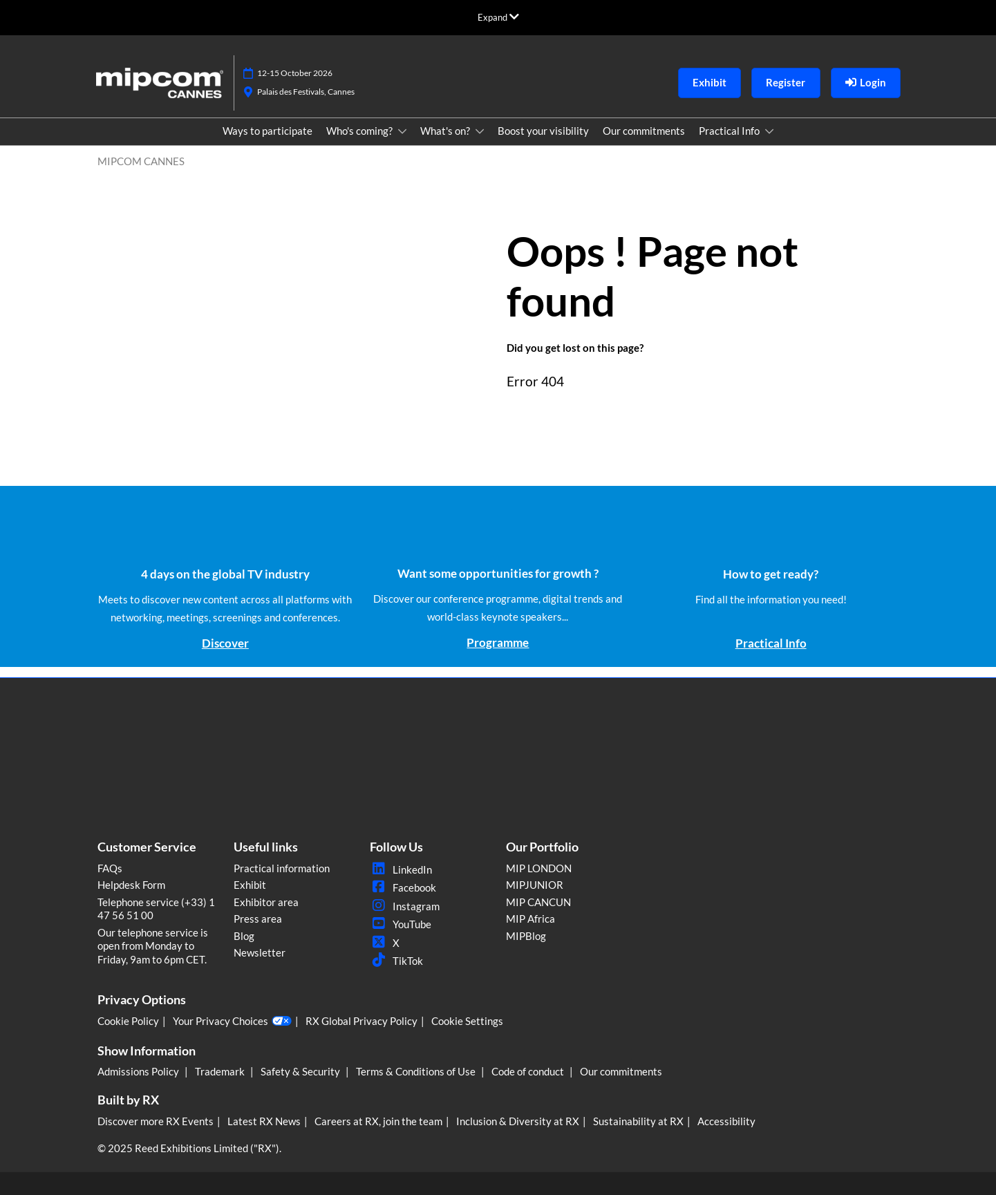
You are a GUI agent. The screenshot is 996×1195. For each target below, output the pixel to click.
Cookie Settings (467, 1021)
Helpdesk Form (131, 884)
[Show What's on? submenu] (480, 131)
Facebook (403, 887)
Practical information (282, 868)
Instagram (405, 906)
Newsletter (259, 952)
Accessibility (726, 1121)
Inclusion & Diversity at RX (517, 1121)
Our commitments (644, 130)
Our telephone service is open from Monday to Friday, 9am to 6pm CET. (152, 946)
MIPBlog (526, 936)
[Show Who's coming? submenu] (402, 131)
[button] (709, 83)
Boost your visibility (543, 130)
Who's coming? (360, 130)
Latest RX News (264, 1121)
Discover (225, 643)
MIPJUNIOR (534, 884)
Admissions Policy (139, 1071)
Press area (258, 918)
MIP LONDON (539, 868)
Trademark (221, 1071)
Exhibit (250, 884)
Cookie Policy (128, 1021)
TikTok (396, 960)
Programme (498, 642)
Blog (244, 936)
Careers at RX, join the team (378, 1121)
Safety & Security (301, 1071)
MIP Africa (530, 918)
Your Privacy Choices (232, 1021)
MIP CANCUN (538, 902)
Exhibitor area (266, 902)
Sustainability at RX (638, 1121)
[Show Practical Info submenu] (769, 131)
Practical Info (730, 130)
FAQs (109, 868)
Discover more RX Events (155, 1121)
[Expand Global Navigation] (498, 17)
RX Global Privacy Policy (361, 1021)
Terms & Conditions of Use (417, 1071)
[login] (866, 83)
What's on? (446, 130)
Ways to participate (267, 130)
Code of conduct (528, 1071)
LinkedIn (401, 869)
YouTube (400, 924)
